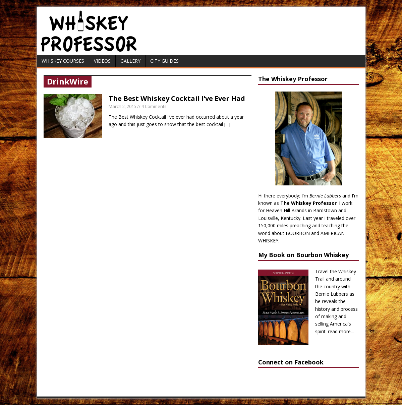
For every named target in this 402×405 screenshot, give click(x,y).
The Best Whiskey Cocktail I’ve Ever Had (177, 98)
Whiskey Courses (63, 61)
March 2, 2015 (122, 106)
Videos (102, 61)
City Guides (164, 61)
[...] (227, 124)
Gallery (130, 61)
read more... (341, 331)
